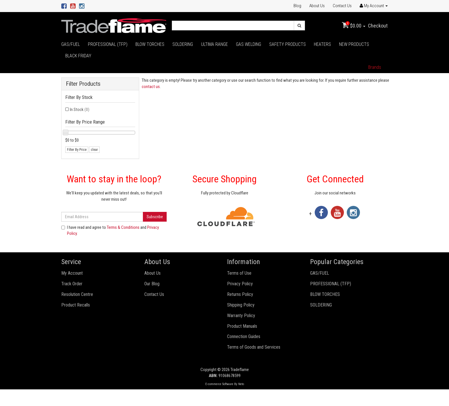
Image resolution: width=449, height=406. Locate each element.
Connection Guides (243, 336)
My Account (72, 273)
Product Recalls (75, 305)
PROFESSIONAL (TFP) (107, 44)
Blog (297, 5)
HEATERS (322, 44)
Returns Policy (240, 294)
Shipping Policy (241, 305)
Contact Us (342, 5)
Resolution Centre (77, 294)
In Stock (79, 109)
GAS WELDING (248, 44)
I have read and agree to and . (110, 230)
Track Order (71, 283)
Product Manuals (242, 326)
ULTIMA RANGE (214, 44)
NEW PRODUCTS (354, 44)
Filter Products (83, 84)
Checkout (378, 26)
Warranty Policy (241, 315)
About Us (317, 5)
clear (94, 150)
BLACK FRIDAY (78, 55)
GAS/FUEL (70, 44)
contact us (151, 86)
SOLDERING (182, 44)
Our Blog (151, 283)
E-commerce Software (219, 384)
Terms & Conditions (123, 227)
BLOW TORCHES (149, 44)
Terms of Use (239, 273)
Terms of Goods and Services (253, 347)
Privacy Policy (240, 283)
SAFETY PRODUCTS (287, 44)
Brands (374, 67)
